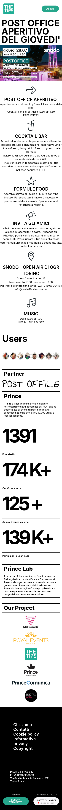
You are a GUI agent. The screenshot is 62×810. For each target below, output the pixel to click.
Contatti (21, 729)
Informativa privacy (24, 741)
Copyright (23, 748)
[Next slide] (54, 356)
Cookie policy (26, 734)
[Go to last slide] (7, 356)
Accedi (50, 8)
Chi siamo (22, 724)
